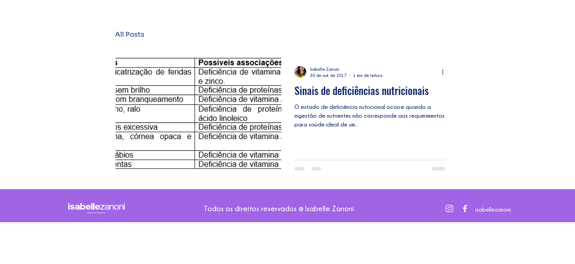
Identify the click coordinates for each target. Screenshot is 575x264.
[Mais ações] (445, 71)
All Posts (129, 34)
